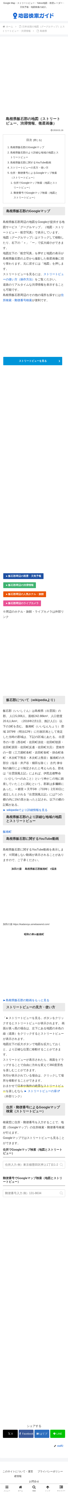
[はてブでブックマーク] (41, 1434)
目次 (29, 139)
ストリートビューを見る (33, 360)
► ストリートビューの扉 (41, 1091)
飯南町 (7, 831)
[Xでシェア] (10, 1434)
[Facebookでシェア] (26, 1434)
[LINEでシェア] (57, 1434)
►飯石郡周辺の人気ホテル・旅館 (25, 594)
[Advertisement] (34, 76)
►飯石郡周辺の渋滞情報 (20, 585)
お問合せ (34, 1481)
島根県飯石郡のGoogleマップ (27, 147)
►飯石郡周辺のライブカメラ (22, 603)
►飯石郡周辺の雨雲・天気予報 (23, 575)
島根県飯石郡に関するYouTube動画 (30, 162)
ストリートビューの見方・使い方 (29, 167)
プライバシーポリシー (50, 1471)
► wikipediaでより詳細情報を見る (25, 810)
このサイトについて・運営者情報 (18, 1473)
